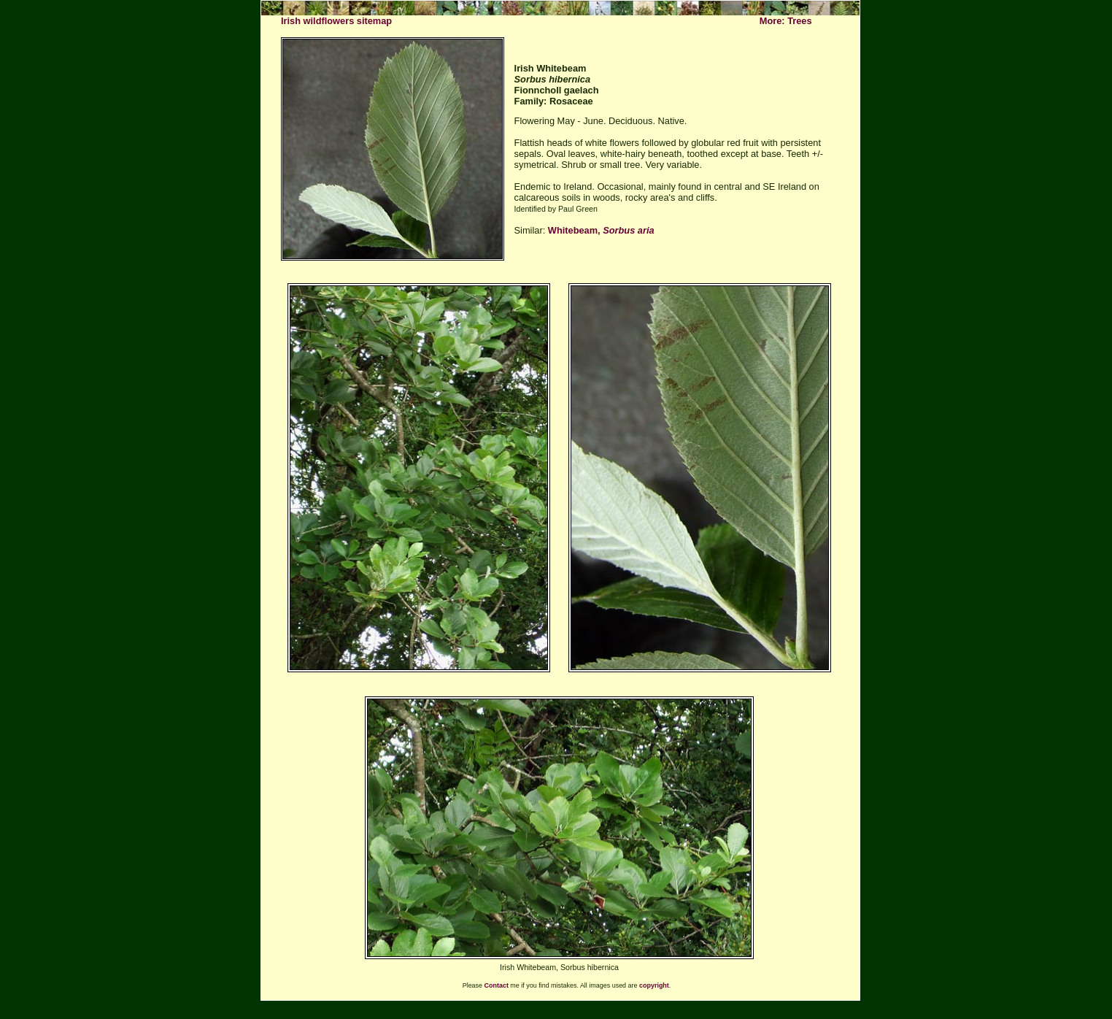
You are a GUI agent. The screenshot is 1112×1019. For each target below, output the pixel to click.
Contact (496, 985)
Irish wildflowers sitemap (336, 20)
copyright (654, 985)
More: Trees (786, 20)
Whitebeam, (601, 230)
